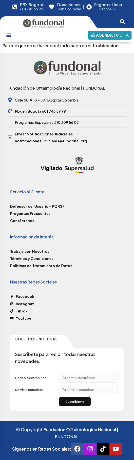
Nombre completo (29, 390)
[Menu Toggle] (9, 35)
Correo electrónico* (30, 378)
